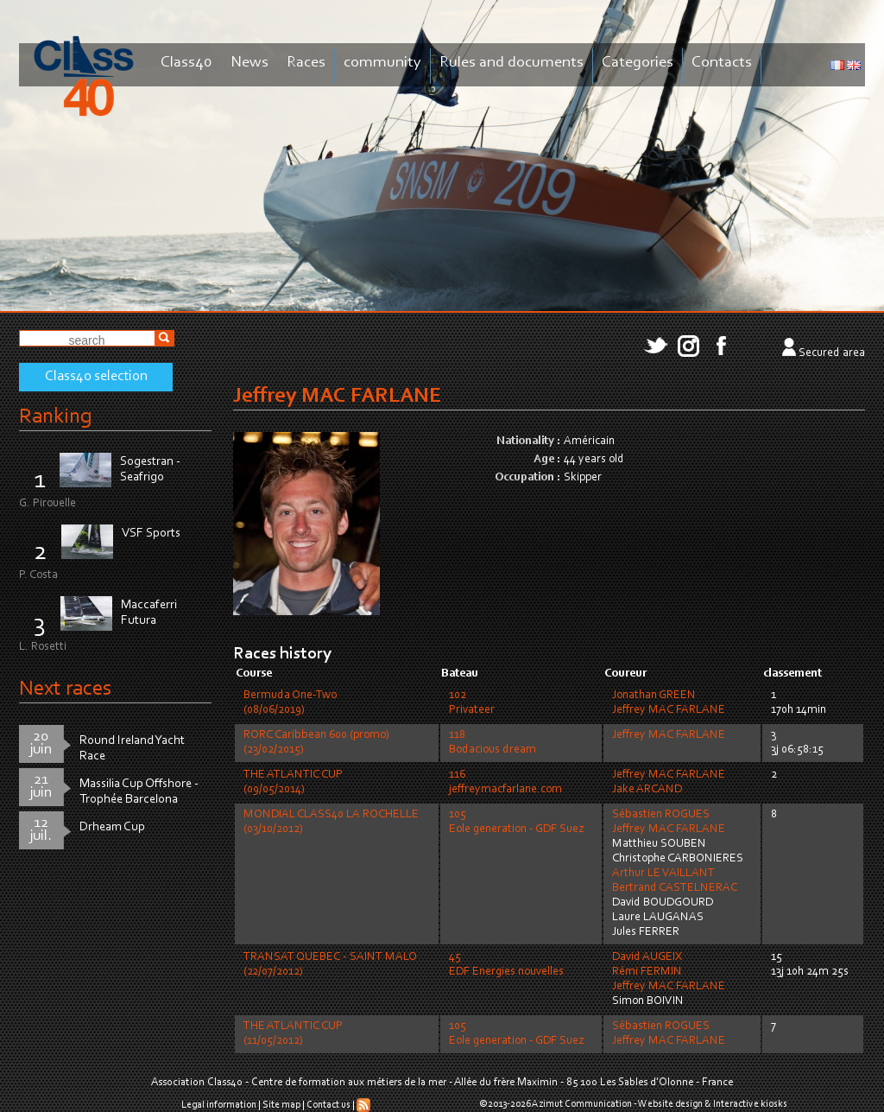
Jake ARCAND (647, 790)
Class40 (186, 62)
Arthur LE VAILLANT (663, 873)
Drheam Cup (112, 827)
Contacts (721, 62)
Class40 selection (96, 377)
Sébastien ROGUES (661, 815)
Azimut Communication (582, 1104)
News (249, 62)
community (382, 62)
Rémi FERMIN (647, 972)
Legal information (218, 1105)
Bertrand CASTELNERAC (674, 888)
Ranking (55, 417)
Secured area (832, 353)
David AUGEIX (647, 957)
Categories (637, 62)
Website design (670, 1104)
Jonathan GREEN (654, 695)
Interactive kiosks (750, 1104)
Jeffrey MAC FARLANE (668, 710)
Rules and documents (511, 62)
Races (306, 62)
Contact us (328, 1105)
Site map (281, 1105)
